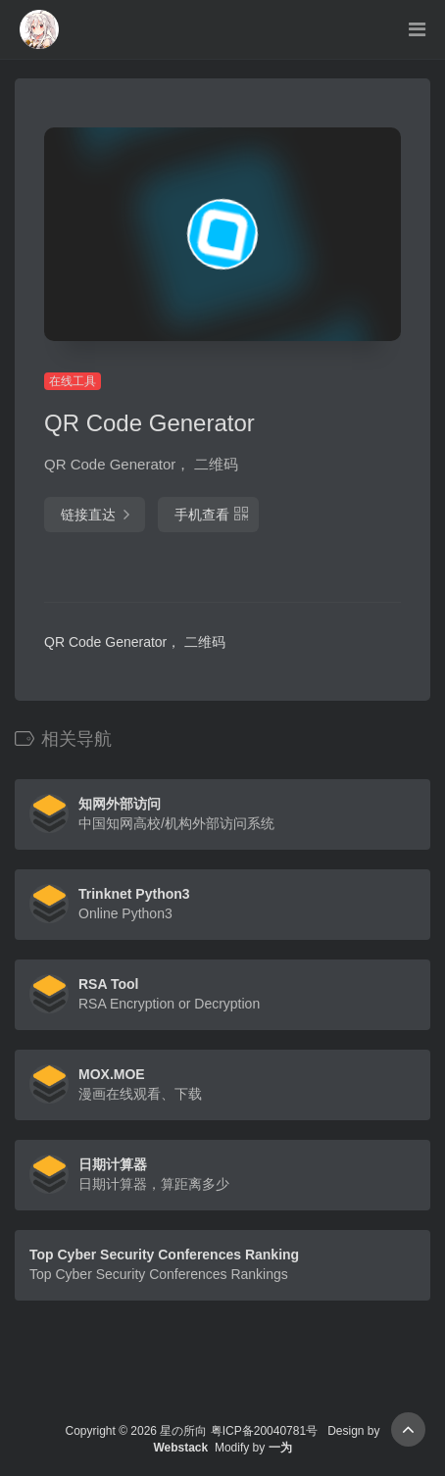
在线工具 (72, 381)
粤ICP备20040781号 (264, 1431)
